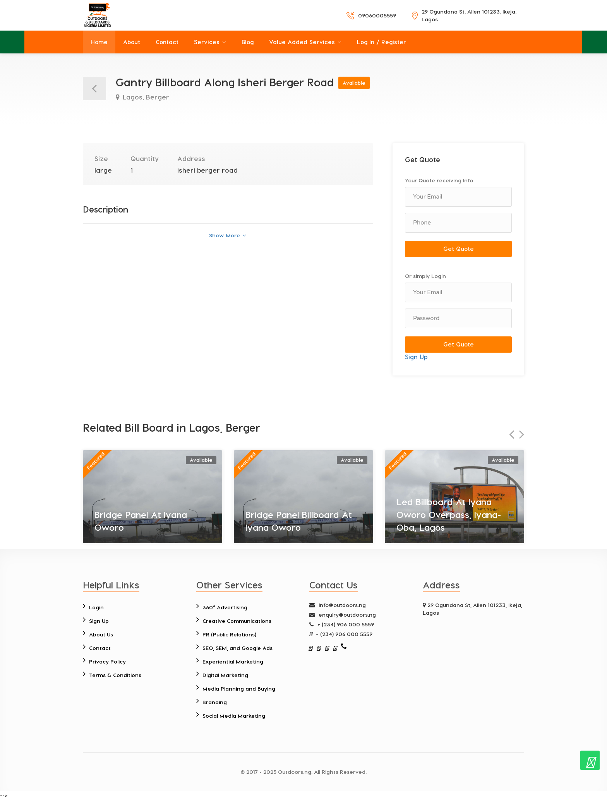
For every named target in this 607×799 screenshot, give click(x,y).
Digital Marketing (225, 675)
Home (99, 41)
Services (206, 41)
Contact (167, 41)
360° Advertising (224, 607)
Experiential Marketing (233, 661)
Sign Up (416, 356)
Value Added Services (302, 41)
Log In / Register (381, 41)
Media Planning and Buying (238, 688)
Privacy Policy (107, 661)
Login (96, 607)
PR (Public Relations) (229, 634)
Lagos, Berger (145, 97)
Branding (214, 702)
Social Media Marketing (234, 715)
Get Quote (458, 248)
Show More (227, 235)
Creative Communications (236, 620)
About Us (101, 634)
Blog (248, 41)
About (131, 41)
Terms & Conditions (115, 675)
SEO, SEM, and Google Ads (237, 648)
